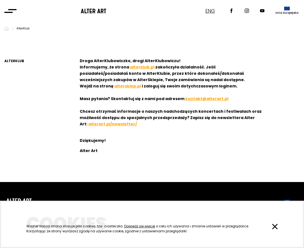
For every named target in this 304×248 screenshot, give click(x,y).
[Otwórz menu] (10, 11)
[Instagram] (247, 11)
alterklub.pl (142, 67)
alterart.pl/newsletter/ (112, 124)
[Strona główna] (6, 28)
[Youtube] (262, 11)
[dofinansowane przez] (287, 11)
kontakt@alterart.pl (206, 98)
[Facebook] (231, 11)
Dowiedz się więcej (139, 226)
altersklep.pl (127, 86)
